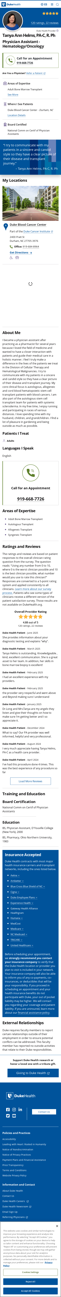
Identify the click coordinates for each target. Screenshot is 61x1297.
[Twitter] (8, 1127)
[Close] (57, 1226)
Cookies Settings (30, 1272)
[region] (30, 1259)
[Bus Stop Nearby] (17, 269)
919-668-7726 (30, 510)
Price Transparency (12, 1176)
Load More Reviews (30, 792)
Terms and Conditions (14, 1181)
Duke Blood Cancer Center (28, 236)
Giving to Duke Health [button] (31, 1084)
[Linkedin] (21, 1121)
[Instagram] (14, 1121)
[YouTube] (14, 1127)
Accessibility (9, 1150)
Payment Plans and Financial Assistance (24, 1171)
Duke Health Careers (14, 1212)
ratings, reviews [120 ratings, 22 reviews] (45, 23)
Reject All (30, 1281)
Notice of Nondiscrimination (17, 1161)
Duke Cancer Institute (36, 243)
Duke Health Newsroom (15, 1218)
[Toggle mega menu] (52, 4)
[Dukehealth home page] (7, 4)
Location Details (17, 126)
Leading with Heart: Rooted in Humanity (24, 1155)
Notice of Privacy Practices (16, 1166)
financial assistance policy (33, 1024)
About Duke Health (12, 1202)
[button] (57, 4)
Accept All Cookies (30, 1290)
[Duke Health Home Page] (21, 1107)
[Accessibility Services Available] (12, 269)
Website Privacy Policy (14, 1187)
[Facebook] (8, 1121)
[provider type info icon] (57, 31)
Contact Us (44, 1123)
